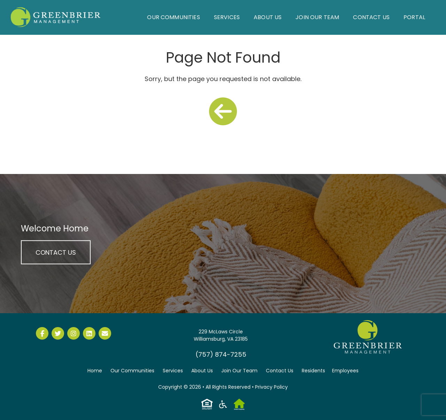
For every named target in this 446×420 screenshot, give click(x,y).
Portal (414, 17)
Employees (345, 370)
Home (94, 370)
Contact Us (371, 17)
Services (227, 17)
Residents (313, 370)
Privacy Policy (271, 386)
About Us (268, 17)
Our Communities (173, 17)
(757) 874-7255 (220, 354)
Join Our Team (317, 17)
